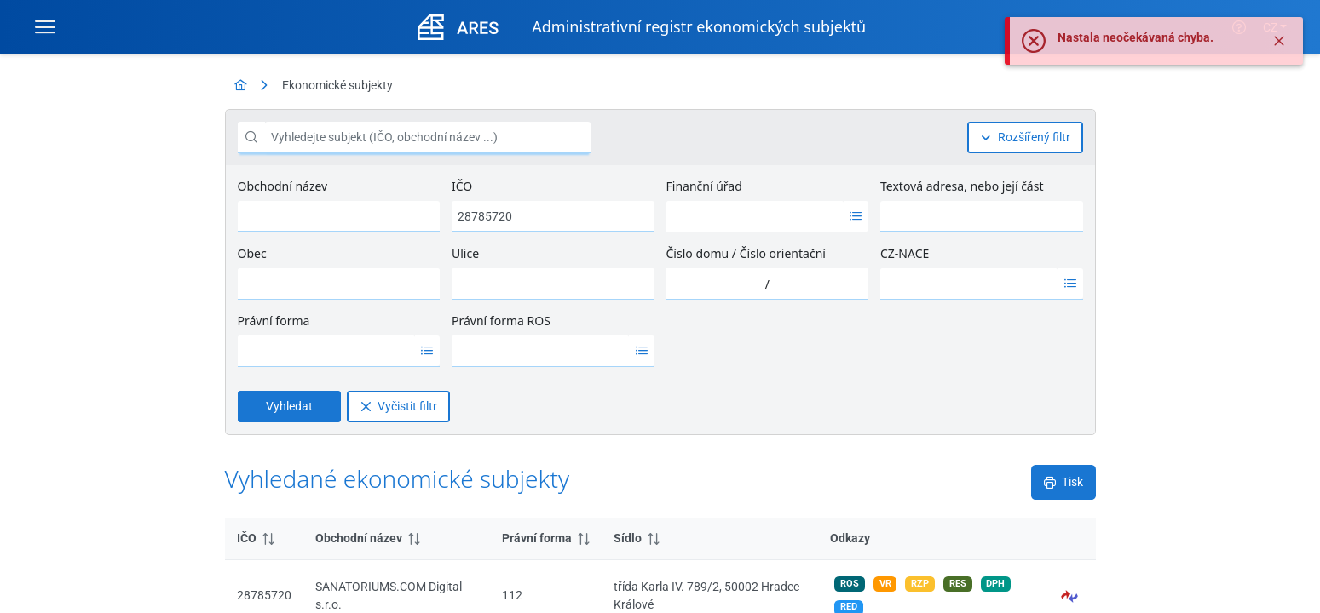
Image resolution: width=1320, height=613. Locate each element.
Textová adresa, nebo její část (961, 186)
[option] (755, 216)
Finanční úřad (704, 186)
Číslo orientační (783, 253)
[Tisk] (1063, 482)
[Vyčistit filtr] (398, 406)
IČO (462, 186)
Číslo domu (697, 253)
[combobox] (755, 216)
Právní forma (274, 320)
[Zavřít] (1279, 41)
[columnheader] (264, 539)
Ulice (465, 253)
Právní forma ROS (501, 320)
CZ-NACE (904, 253)
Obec (252, 253)
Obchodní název (283, 186)
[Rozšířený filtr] (1025, 137)
